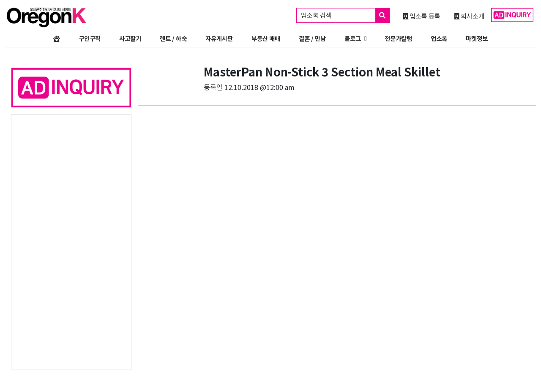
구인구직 (90, 38)
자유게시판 (219, 38)
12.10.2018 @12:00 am (259, 87)
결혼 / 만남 (312, 38)
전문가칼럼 (398, 38)
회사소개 (469, 15)
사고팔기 (130, 38)
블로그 (352, 38)
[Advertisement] (71, 241)
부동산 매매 (265, 38)
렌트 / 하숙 (173, 38)
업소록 (439, 38)
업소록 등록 (421, 15)
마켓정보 (477, 38)
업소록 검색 (345, 15)
